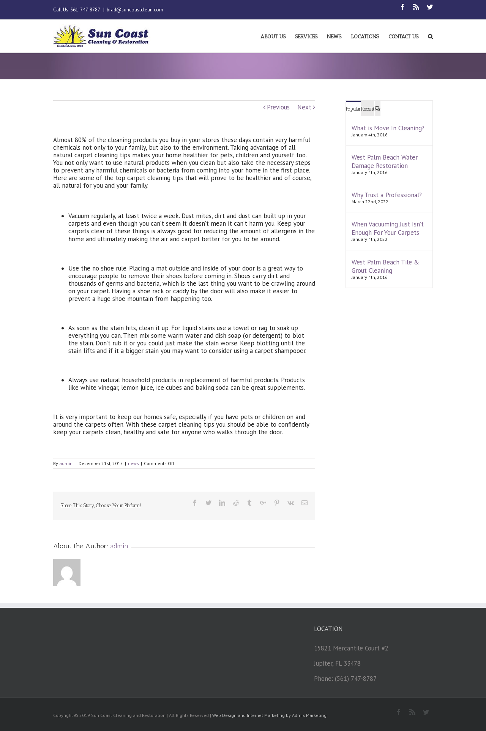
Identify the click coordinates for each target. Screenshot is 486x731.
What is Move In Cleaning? (388, 128)
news (133, 463)
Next (304, 107)
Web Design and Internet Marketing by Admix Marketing (269, 715)
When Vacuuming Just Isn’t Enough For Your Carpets (388, 228)
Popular (353, 109)
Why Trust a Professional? (387, 195)
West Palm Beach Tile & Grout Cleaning (385, 266)
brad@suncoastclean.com (135, 9)
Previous (278, 107)
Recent (367, 109)
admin (66, 463)
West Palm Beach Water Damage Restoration (385, 161)
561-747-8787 (85, 9)
